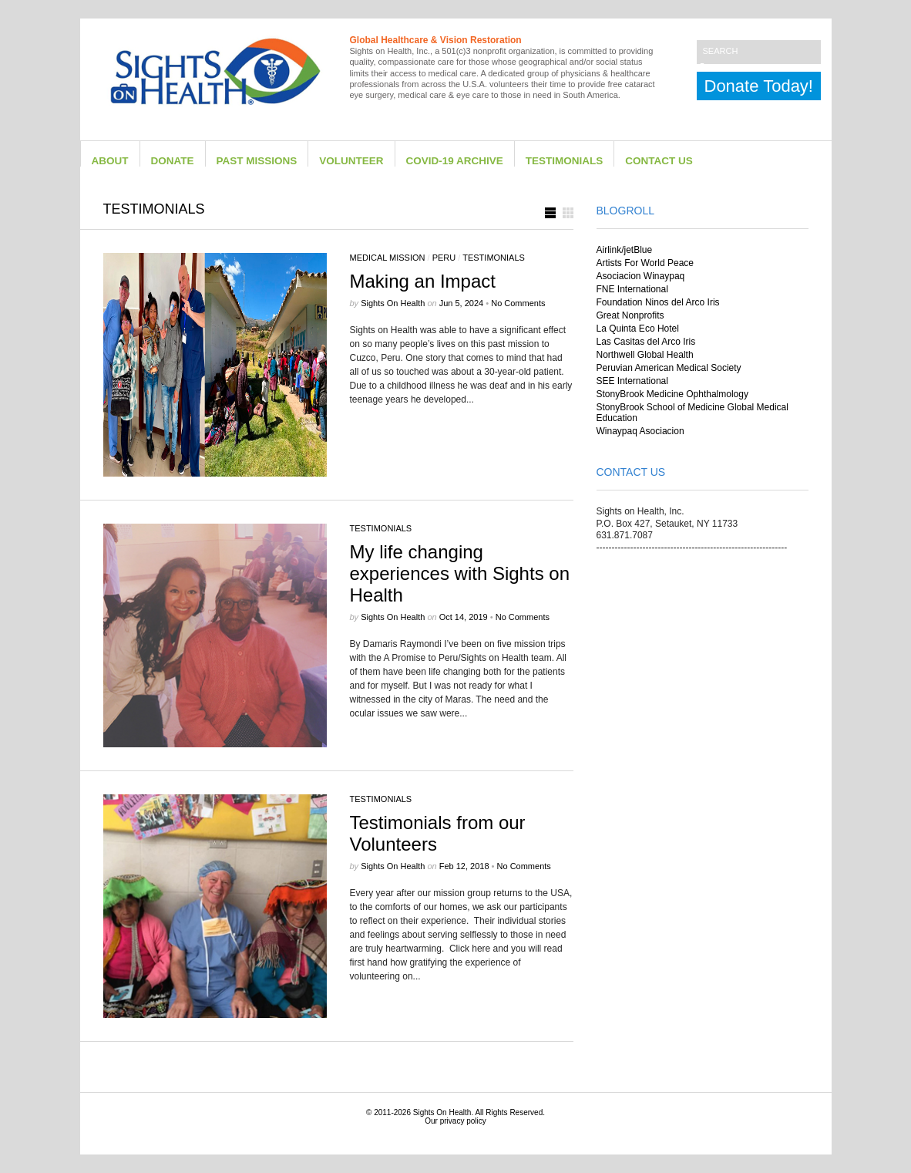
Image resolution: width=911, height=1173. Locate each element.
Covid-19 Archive (454, 161)
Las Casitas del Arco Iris (646, 341)
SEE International (632, 381)
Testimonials (564, 161)
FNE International (632, 289)
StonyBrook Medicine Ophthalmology (672, 394)
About (110, 161)
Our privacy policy (455, 1121)
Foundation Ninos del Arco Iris (658, 302)
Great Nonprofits (630, 315)
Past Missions (257, 161)
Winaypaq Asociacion (640, 431)
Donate (172, 161)
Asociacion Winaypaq (641, 276)
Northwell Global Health (645, 354)
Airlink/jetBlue (625, 249)
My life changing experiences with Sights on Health (460, 573)
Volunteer (351, 161)
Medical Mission (387, 257)
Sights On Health (442, 1112)
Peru (444, 257)
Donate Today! (758, 86)
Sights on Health (393, 303)
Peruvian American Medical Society (669, 367)
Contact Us (659, 161)
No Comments (518, 303)
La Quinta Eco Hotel (638, 328)
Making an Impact (423, 281)
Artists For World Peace (645, 263)
